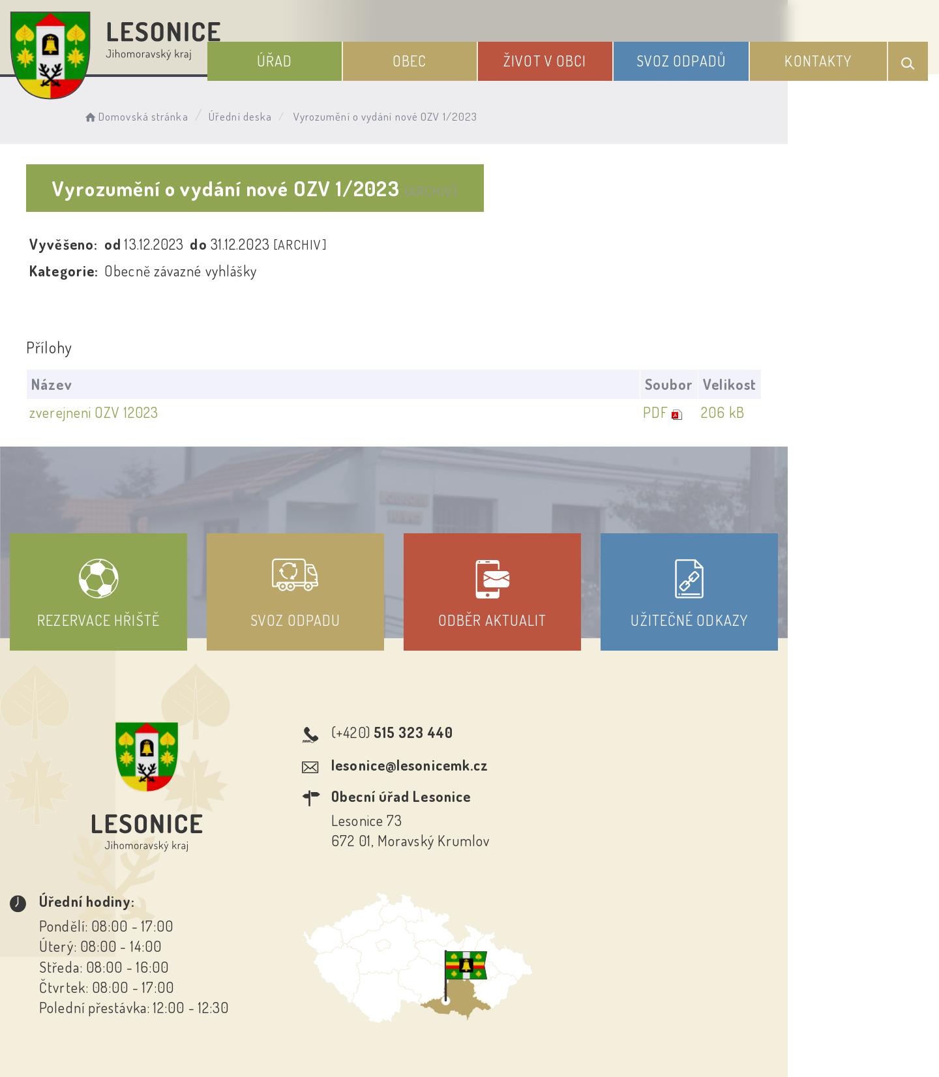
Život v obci (567, 57)
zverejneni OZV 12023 (97, 413)
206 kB (871, 413)
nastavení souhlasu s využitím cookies (745, 1043)
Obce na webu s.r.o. (659, 1022)
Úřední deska (252, 114)
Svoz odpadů (694, 57)
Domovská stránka (147, 114)
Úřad (313, 57)
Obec (440, 57)
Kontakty (823, 57)
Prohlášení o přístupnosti (374, 959)
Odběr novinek (518, 959)
